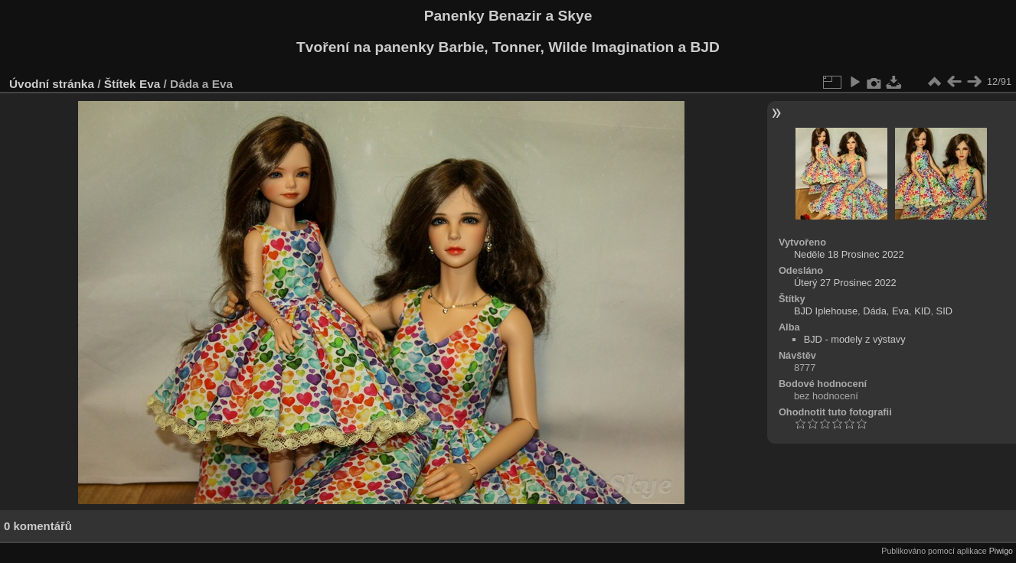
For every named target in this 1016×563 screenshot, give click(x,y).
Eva (149, 83)
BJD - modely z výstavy (855, 339)
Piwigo (1001, 550)
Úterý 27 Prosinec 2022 (845, 282)
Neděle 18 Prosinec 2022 (849, 254)
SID (944, 311)
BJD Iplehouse (826, 311)
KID (922, 311)
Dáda (875, 311)
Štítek (120, 83)
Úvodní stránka (51, 83)
